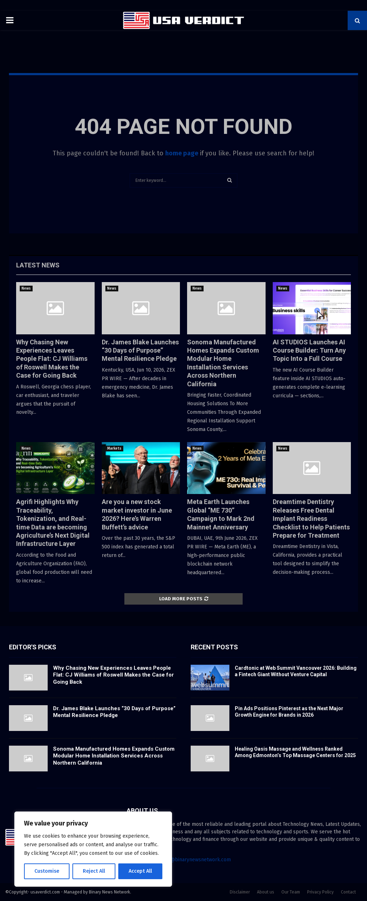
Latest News (37, 265)
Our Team (290, 892)
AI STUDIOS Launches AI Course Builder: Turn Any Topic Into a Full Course (309, 350)
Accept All (140, 871)
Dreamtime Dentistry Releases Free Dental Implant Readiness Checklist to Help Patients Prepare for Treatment (311, 518)
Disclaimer (240, 892)
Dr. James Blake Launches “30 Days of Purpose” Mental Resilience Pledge (140, 350)
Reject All (94, 871)
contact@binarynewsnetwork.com (192, 860)
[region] (93, 849)
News (26, 288)
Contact (348, 892)
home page (181, 153)
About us (265, 892)
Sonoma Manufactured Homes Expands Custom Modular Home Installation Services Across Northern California (114, 756)
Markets (114, 448)
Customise (46, 871)
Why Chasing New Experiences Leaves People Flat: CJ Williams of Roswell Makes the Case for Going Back (51, 358)
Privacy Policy (320, 892)
